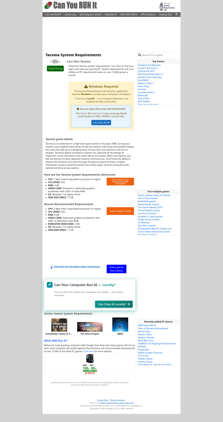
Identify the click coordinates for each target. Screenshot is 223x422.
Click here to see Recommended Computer (120, 181)
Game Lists (70, 14)
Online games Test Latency (116, 269)
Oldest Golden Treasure (150, 352)
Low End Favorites (147, 213)
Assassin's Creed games (150, 216)
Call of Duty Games (148, 198)
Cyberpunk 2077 (146, 71)
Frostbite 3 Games (147, 234)
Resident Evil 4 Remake (150, 77)
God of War (144, 98)
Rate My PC (111, 14)
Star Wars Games (147, 225)
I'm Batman (144, 222)
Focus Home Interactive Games (154, 231)
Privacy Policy (103, 400)
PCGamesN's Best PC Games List (154, 228)
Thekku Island (145, 358)
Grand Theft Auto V (148, 68)
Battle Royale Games (148, 204)
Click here (88, 351)
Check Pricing (55, 68)
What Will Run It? (55, 340)
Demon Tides (145, 334)
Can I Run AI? (101, 122)
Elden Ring (143, 86)
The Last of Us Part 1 (148, 104)
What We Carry (145, 340)
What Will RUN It (128, 14)
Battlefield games (147, 201)
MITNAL (142, 346)
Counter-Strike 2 (146, 92)
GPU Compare (148, 14)
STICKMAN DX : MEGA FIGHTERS (154, 364)
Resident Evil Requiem (149, 65)
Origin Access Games (149, 219)
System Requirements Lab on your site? (117, 403)
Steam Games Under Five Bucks (154, 195)
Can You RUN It (53, 14)
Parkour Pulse (145, 361)
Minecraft (143, 95)
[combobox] (160, 55)
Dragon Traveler (146, 337)
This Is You (143, 355)
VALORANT (143, 80)
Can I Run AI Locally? (114, 304)
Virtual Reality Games (149, 210)
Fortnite (142, 89)
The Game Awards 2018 (150, 207)
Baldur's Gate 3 (146, 83)
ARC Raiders (144, 101)
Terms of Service (118, 400)
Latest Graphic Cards (120, 211)
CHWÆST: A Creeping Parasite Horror (157, 343)
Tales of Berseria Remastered (153, 328)
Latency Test (165, 14)
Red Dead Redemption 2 (150, 74)
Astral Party (144, 331)
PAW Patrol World (147, 325)
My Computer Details (90, 14)
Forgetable (143, 349)
